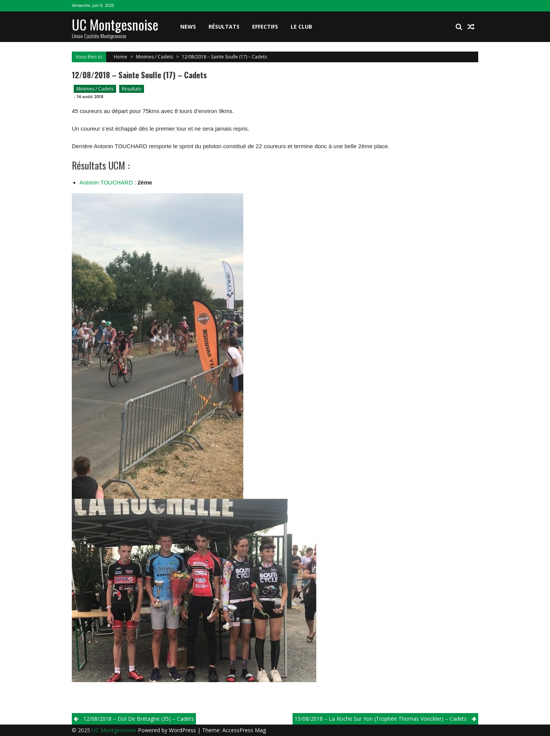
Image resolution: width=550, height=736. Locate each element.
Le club (301, 26)
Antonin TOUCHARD (106, 182)
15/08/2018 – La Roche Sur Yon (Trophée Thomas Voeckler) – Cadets (380, 718)
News (188, 26)
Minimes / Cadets (154, 56)
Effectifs (265, 26)
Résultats (224, 26)
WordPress (183, 730)
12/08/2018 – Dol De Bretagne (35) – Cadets (138, 718)
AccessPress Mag (244, 730)
